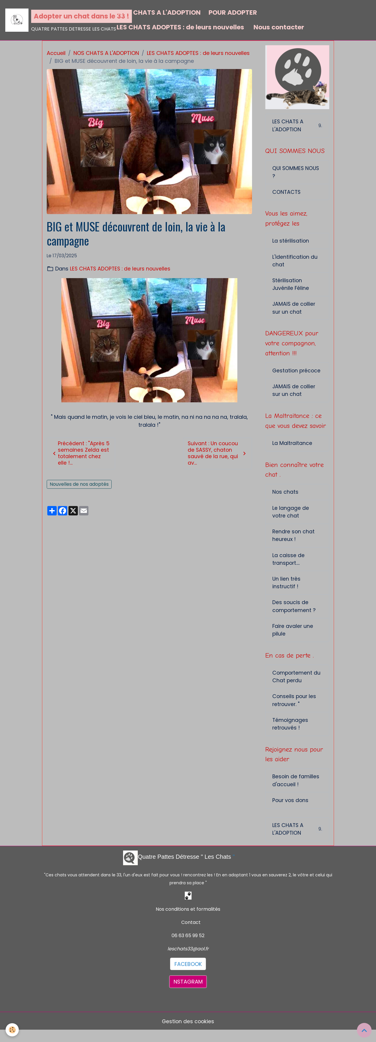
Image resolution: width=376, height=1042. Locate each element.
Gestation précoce (297, 374)
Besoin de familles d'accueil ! (296, 791)
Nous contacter (278, 27)
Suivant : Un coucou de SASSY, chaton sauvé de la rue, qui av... (218, 453)
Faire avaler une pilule (293, 638)
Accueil (56, 53)
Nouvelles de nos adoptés (79, 485)
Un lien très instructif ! (286, 590)
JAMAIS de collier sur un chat (294, 311)
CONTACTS (286, 193)
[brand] (57, 20)
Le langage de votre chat (290, 517)
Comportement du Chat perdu (297, 685)
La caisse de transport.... (288, 566)
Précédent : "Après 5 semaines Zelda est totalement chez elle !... (81, 453)
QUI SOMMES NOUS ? (296, 173)
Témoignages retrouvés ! (290, 734)
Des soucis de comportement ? (294, 614)
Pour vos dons (291, 811)
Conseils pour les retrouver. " (294, 709)
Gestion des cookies (188, 1032)
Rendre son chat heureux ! (293, 541)
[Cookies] (12, 1029)
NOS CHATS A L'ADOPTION (159, 12)
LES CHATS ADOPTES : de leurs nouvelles (180, 27)
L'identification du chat (295, 263)
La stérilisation (291, 243)
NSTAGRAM (188, 993)
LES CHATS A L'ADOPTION (297, 125)
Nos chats (285, 497)
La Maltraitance (292, 448)
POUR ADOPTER (233, 12)
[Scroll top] (364, 1030)
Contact (191, 933)
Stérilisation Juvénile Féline (291, 287)
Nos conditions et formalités (188, 920)
